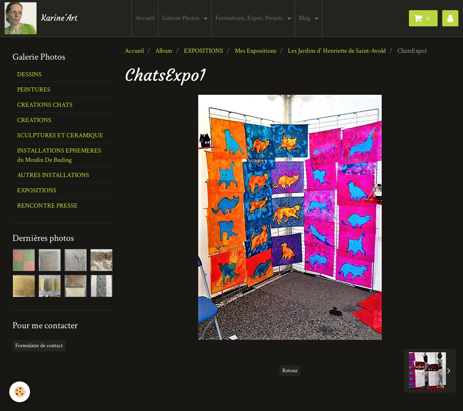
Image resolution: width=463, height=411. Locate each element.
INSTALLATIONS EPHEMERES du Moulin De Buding (59, 155)
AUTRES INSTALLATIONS (53, 175)
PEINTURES (33, 90)
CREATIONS (34, 120)
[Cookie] (19, 391)
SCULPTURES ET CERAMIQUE (60, 135)
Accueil (144, 18)
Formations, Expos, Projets (249, 18)
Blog (305, 18)
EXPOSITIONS (203, 51)
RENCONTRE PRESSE (47, 206)
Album (163, 51)
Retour (290, 370)
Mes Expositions (255, 51)
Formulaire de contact (39, 345)
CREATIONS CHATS (45, 105)
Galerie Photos (181, 18)
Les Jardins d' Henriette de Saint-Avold (337, 51)
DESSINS (29, 74)
